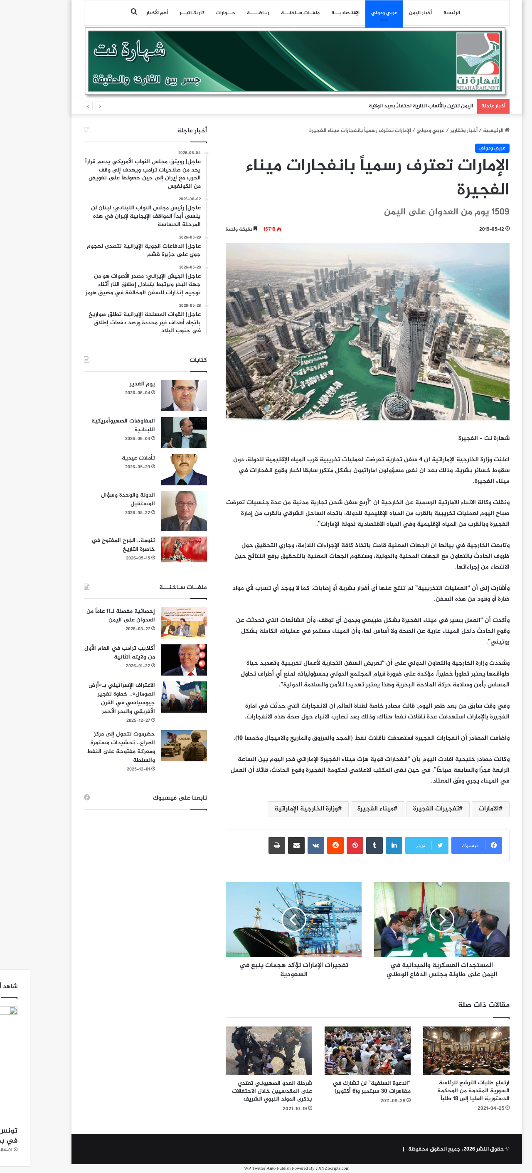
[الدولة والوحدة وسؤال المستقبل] (153, 511)
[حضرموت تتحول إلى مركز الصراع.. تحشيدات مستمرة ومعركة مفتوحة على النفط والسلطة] (153, 745)
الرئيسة (421, 13)
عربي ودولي (353, 13)
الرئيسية (465, 130)
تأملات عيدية (107, 458)
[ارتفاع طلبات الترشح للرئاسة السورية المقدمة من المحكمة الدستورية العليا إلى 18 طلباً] (435, 1050)
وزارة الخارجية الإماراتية (275, 809)
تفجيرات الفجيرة (405, 809)
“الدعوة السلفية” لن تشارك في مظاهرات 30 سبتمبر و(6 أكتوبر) (341, 1087)
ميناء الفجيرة (345, 809)
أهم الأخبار (126, 13)
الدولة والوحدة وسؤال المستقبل (97, 499)
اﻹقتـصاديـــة (314, 13)
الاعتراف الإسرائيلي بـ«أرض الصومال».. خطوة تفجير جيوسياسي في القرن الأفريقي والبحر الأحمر (91, 698)
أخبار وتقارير (433, 130)
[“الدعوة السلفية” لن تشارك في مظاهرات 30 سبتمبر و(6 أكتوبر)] (337, 1050)
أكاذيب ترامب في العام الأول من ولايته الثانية (89, 653)
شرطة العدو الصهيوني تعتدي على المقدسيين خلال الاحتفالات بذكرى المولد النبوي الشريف (241, 1091)
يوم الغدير (111, 384)
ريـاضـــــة (227, 13)
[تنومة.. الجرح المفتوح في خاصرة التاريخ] (153, 549)
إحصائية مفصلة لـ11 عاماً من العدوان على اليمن (90, 615)
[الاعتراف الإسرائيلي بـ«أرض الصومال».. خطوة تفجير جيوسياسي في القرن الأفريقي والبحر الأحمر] (153, 697)
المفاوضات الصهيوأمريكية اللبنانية (92, 425)
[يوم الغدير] (153, 395)
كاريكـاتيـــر (161, 13)
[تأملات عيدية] (153, 469)
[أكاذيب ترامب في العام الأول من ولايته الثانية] (153, 660)
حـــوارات (194, 13)
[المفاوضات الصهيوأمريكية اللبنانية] (153, 432)
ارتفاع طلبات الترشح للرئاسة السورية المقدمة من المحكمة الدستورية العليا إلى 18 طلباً (442, 1090)
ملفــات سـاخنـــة (269, 13)
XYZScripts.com (303, 1169)
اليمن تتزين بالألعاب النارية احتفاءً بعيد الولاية (390, 106)
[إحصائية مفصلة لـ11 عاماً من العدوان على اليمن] (153, 623)
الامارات (458, 809)
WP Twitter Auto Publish (236, 1169)
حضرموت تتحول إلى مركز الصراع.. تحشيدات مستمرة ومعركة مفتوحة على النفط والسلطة (90, 747)
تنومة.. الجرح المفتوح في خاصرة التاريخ (92, 545)
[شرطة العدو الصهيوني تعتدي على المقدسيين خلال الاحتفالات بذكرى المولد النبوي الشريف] (238, 1050)
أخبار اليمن (389, 13)
